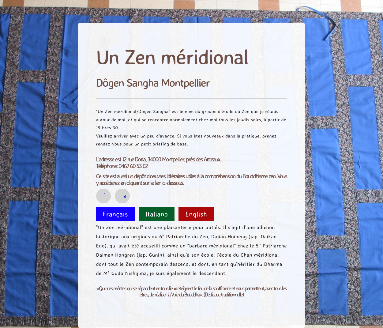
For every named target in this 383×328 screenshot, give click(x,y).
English (196, 214)
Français (115, 214)
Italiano (156, 214)
